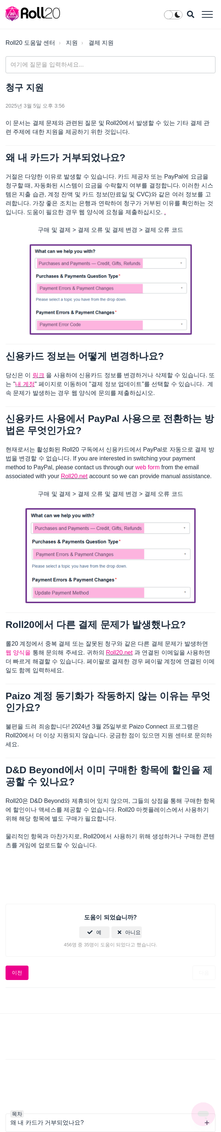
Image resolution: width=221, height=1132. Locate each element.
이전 (17, 973)
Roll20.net (74, 476)
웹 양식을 (18, 652)
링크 (38, 375)
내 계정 (24, 384)
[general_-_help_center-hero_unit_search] (110, 64)
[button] (207, 14)
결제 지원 (101, 43)
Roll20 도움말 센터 (30, 43)
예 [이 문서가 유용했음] (98, 932)
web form (147, 467)
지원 (72, 43)
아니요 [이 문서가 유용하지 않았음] (133, 932)
